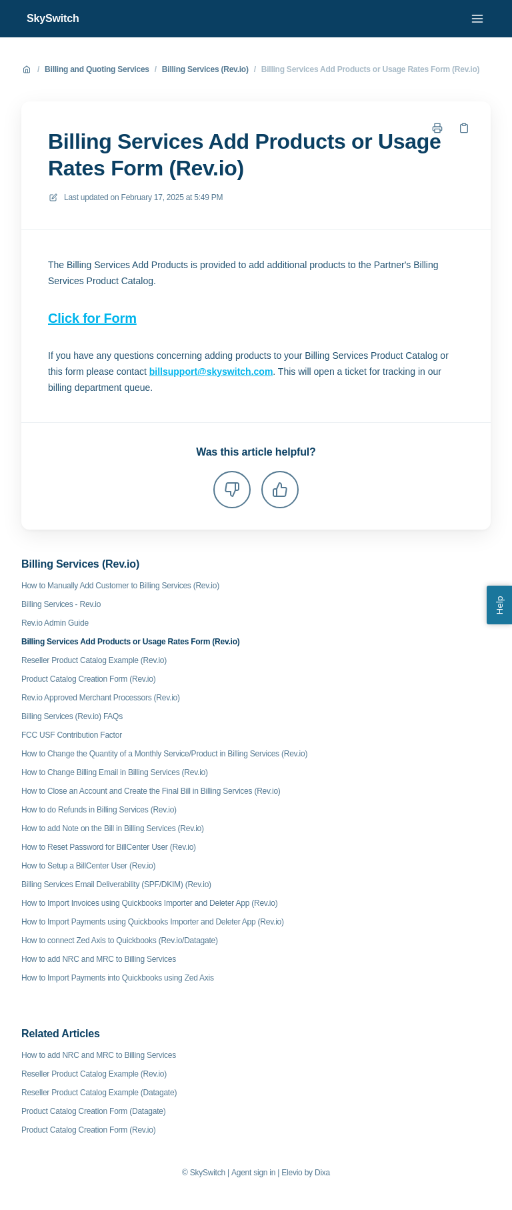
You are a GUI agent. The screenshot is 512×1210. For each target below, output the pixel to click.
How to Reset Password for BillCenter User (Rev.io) (108, 847)
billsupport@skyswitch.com (211, 371)
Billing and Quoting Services (97, 69)
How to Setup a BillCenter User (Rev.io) (88, 865)
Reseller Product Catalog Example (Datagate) (99, 1092)
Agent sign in (253, 1172)
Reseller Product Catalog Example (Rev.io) (94, 660)
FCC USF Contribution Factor (71, 735)
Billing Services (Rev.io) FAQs (72, 716)
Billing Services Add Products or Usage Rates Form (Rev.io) (370, 69)
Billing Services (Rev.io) (205, 69)
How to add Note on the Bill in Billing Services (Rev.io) (112, 828)
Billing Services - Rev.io (61, 604)
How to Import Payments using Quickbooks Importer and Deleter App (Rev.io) (152, 922)
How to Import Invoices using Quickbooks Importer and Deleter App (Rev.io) (149, 903)
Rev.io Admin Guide (55, 623)
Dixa (322, 1172)
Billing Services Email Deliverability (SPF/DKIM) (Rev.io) (116, 884)
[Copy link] (464, 128)
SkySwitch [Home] (53, 18)
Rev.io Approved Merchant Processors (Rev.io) (100, 697)
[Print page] (437, 128)
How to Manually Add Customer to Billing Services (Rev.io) (120, 585)
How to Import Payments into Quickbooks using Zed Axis (117, 978)
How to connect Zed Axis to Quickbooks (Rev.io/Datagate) (119, 940)
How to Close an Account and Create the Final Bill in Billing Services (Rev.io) (151, 791)
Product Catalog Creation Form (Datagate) (93, 1111)
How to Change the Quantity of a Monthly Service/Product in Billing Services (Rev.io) (164, 753)
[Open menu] (477, 18)
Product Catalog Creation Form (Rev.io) (88, 679)
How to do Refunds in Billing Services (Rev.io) (99, 809)
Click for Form (92, 318)
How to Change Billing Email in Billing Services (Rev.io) (114, 772)
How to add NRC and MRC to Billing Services (98, 959)
